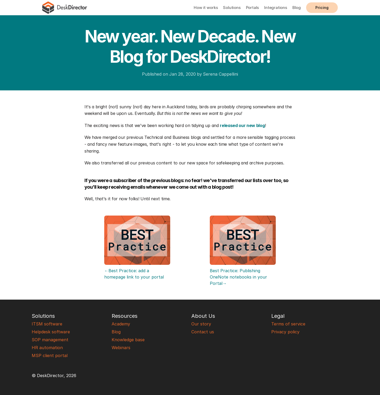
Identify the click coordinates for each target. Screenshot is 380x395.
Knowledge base (128, 339)
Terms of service (288, 323)
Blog (296, 7)
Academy (121, 323)
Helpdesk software (51, 331)
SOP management (50, 339)
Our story (201, 323)
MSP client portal (50, 355)
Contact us (202, 331)
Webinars (121, 347)
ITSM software (47, 323)
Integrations (275, 7)
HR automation (47, 347)
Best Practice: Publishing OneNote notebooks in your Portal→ (239, 277)
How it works (206, 7)
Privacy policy (285, 331)
